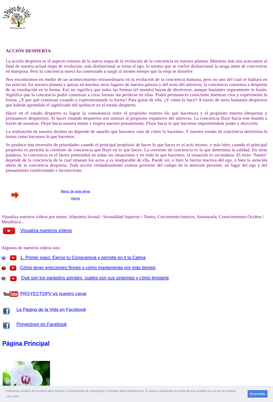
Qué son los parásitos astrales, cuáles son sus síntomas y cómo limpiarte (95, 277)
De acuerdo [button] (257, 393)
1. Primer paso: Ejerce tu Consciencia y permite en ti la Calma (82, 257)
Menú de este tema (75, 191)
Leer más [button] (12, 396)
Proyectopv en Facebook (41, 324)
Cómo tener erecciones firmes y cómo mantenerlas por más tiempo (88, 267)
